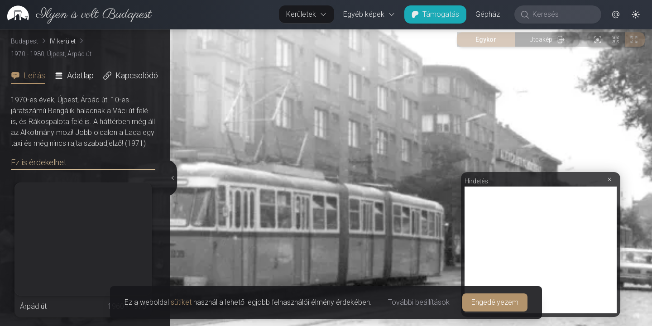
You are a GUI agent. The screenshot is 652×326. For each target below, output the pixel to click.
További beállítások (419, 302)
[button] (616, 14)
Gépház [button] (487, 14)
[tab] (31, 75)
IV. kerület (63, 41)
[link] (76, 14)
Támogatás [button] (435, 14)
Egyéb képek (369, 14)
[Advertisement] (541, 250)
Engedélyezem (494, 302)
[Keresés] (562, 14)
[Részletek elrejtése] (171, 178)
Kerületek (306, 14)
